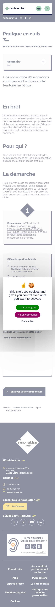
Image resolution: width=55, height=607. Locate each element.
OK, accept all (27, 307)
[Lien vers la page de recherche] (47, 8)
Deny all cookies (27, 314)
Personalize (27, 321)
